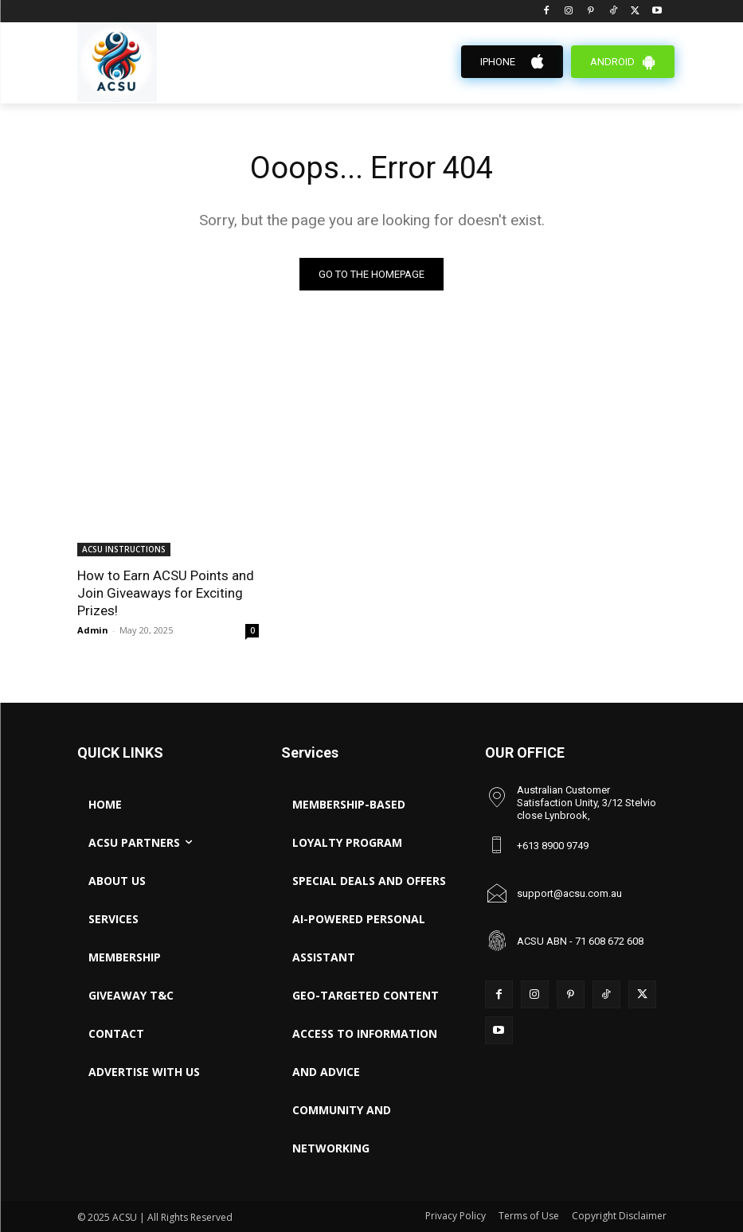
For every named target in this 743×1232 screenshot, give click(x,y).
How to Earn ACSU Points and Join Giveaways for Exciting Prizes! (165, 592)
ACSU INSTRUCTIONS (124, 549)
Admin (92, 630)
